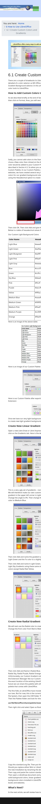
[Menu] (36, 8)
